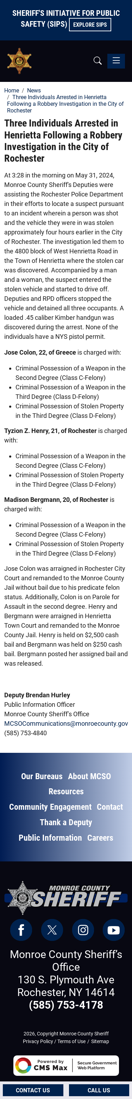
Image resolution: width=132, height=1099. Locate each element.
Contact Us (33, 1090)
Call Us (99, 1090)
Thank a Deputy (66, 822)
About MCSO (89, 776)
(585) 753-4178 (66, 1005)
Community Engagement (50, 807)
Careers (100, 838)
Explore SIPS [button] (90, 24)
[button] (98, 61)
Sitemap (100, 1041)
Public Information (50, 838)
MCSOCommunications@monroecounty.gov (66, 723)
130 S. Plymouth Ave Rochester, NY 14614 (66, 986)
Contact (110, 807)
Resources (66, 791)
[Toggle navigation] (116, 61)
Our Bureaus (42, 776)
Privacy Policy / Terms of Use (54, 1041)
